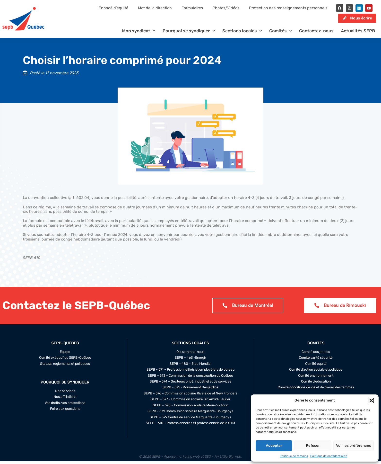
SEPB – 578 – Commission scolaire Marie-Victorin (190, 408)
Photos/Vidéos (226, 8)
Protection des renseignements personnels (288, 8)
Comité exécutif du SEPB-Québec (65, 360)
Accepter (274, 445)
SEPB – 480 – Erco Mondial (190, 366)
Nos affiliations (65, 400)
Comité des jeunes (316, 355)
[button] (371, 400)
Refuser (313, 445)
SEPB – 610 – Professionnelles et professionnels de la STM (190, 426)
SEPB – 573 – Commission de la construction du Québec (190, 378)
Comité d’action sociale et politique (315, 372)
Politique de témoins (294, 456)
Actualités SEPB (358, 33)
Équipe (65, 355)
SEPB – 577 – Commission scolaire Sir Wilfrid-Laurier (190, 402)
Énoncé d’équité (113, 8)
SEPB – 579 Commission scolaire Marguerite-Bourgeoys (190, 414)
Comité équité (316, 366)
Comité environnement (315, 378)
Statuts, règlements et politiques (65, 366)
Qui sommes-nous (190, 355)
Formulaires (192, 8)
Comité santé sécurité (316, 360)
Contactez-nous (316, 33)
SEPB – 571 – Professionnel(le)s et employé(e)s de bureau (190, 372)
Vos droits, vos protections (65, 406)
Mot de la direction (155, 8)
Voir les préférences (353, 445)
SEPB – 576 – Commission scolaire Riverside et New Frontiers (190, 396)
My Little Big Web (228, 459)
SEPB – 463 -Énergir (190, 360)
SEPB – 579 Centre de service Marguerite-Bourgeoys (190, 420)
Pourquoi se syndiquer (189, 33)
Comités (280, 33)
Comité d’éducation (316, 384)
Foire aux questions (65, 411)
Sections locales (242, 33)
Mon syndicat (138, 33)
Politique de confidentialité (328, 456)
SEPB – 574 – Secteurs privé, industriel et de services (190, 384)
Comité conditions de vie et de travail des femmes (316, 390)
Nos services (65, 394)
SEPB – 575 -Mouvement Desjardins (190, 390)
